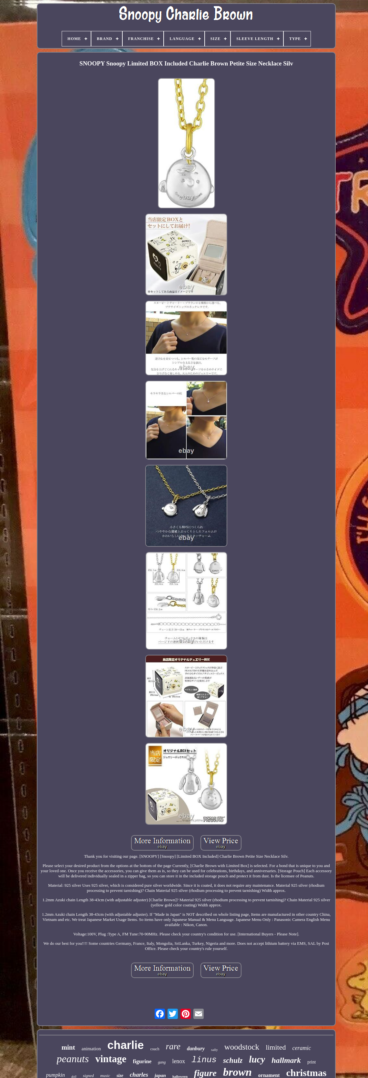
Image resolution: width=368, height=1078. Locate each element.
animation (91, 1048)
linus (204, 1060)
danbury (196, 1048)
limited (276, 1047)
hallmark (286, 1060)
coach (154, 1049)
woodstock (241, 1047)
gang (162, 1062)
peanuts (73, 1058)
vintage (110, 1058)
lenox (178, 1061)
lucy (257, 1059)
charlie (125, 1045)
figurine (142, 1061)
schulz (232, 1060)
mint (68, 1047)
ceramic (301, 1048)
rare (173, 1046)
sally (214, 1050)
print (311, 1062)
